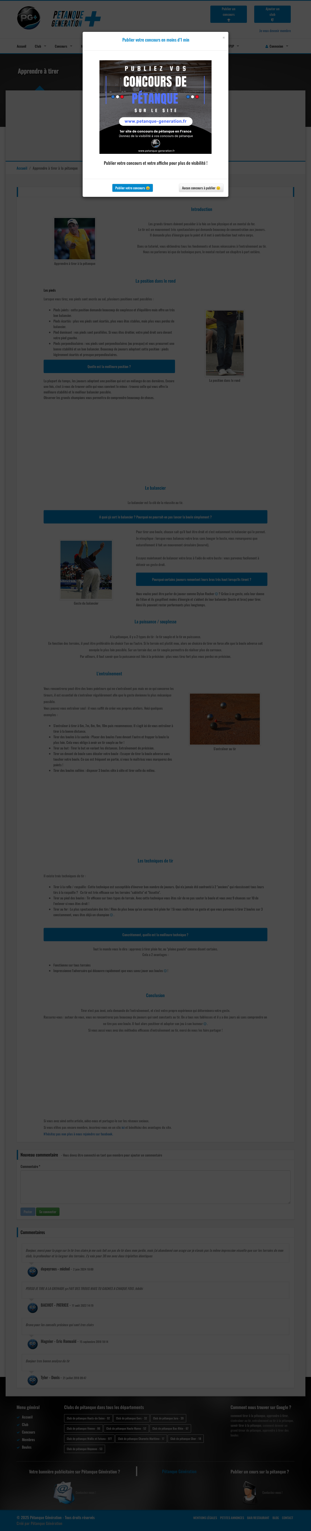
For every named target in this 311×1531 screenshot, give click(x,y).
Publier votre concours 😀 (132, 187)
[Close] (224, 37)
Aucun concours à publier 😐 (201, 187)
